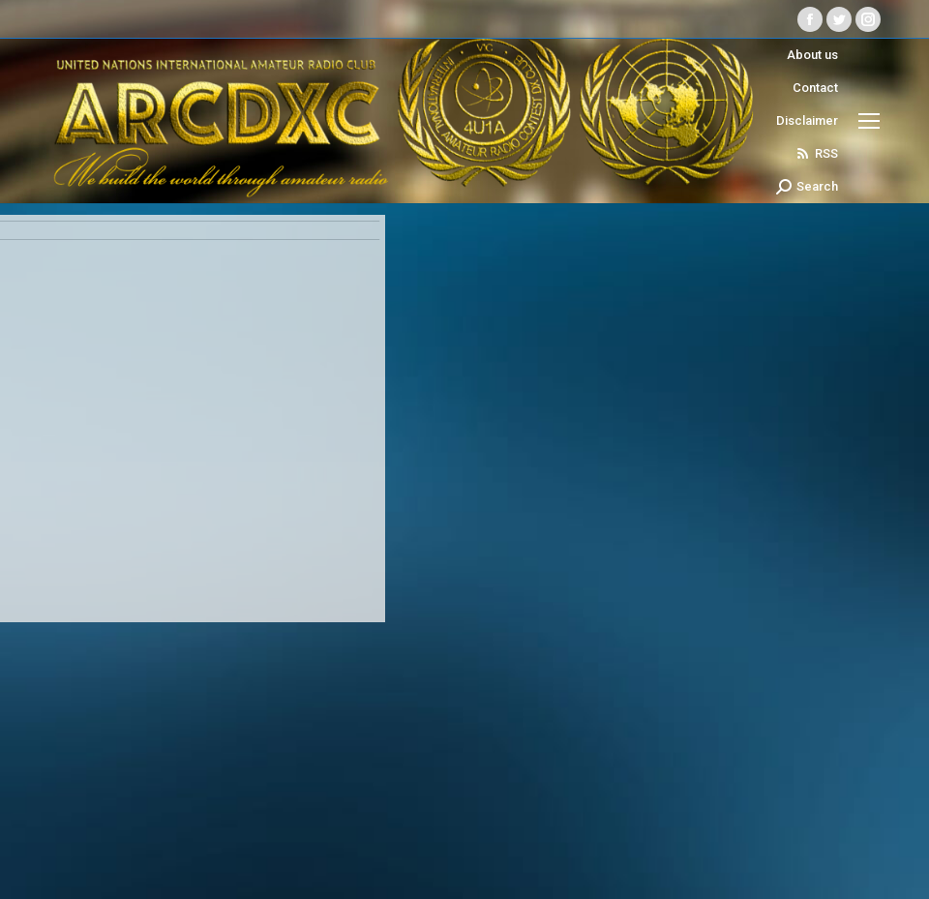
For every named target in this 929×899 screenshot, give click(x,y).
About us (812, 54)
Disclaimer (807, 120)
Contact (815, 87)
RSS (816, 154)
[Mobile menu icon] (869, 121)
